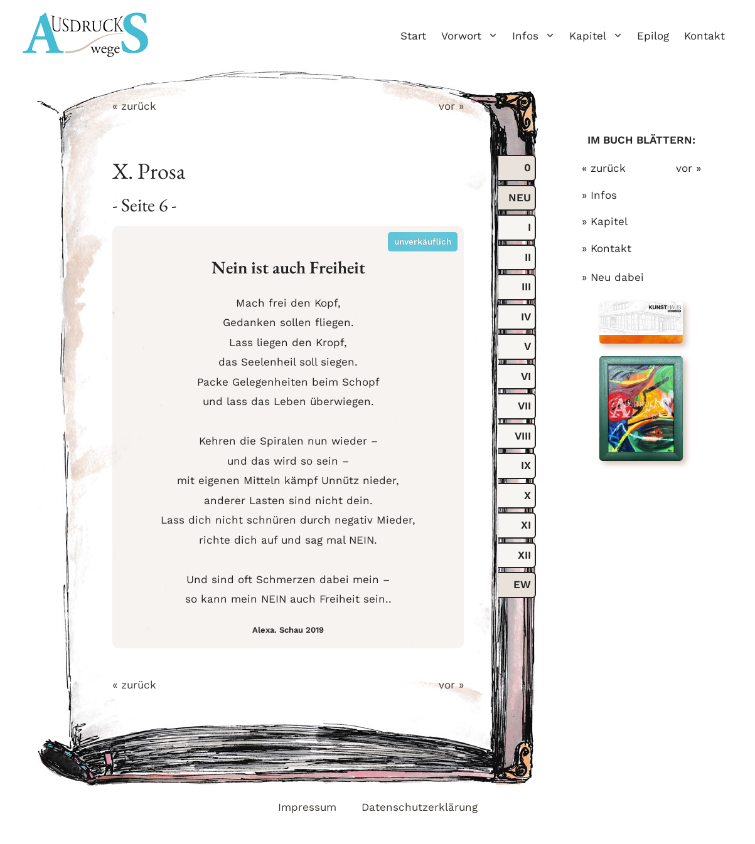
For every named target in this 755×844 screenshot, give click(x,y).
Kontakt (704, 35)
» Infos (599, 195)
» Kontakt (606, 248)
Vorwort (473, 35)
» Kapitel (605, 221)
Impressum (307, 807)
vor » (451, 106)
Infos (537, 35)
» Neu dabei (613, 277)
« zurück (134, 106)
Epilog (653, 35)
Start (413, 35)
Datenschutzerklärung (419, 807)
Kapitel (599, 35)
